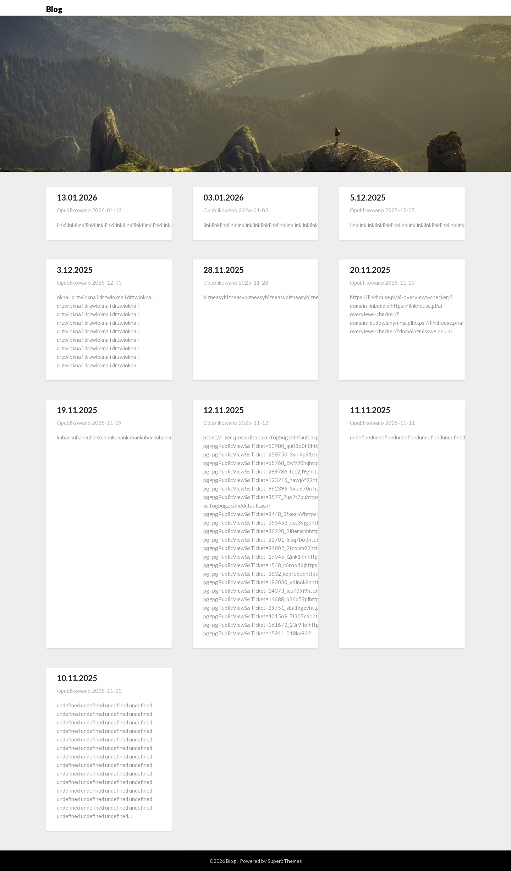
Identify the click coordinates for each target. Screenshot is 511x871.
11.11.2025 (370, 410)
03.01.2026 (223, 197)
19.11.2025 (77, 410)
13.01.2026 (77, 197)
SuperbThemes (285, 861)
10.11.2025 (77, 678)
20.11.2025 (370, 270)
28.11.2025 (223, 270)
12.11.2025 (223, 410)
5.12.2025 (368, 197)
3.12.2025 (75, 270)
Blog (54, 9)
